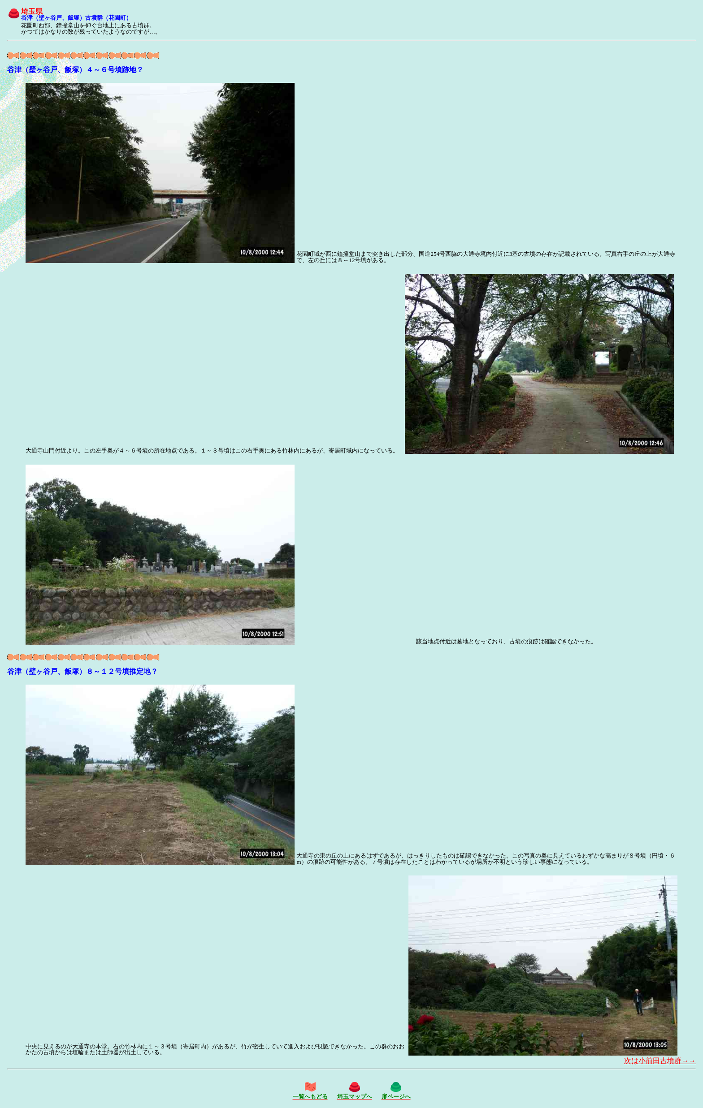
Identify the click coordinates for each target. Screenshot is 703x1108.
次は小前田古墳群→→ (660, 1061)
